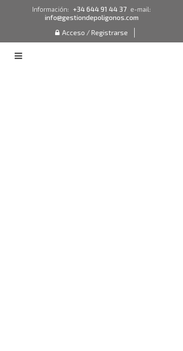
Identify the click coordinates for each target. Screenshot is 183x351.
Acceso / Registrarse (91, 32)
